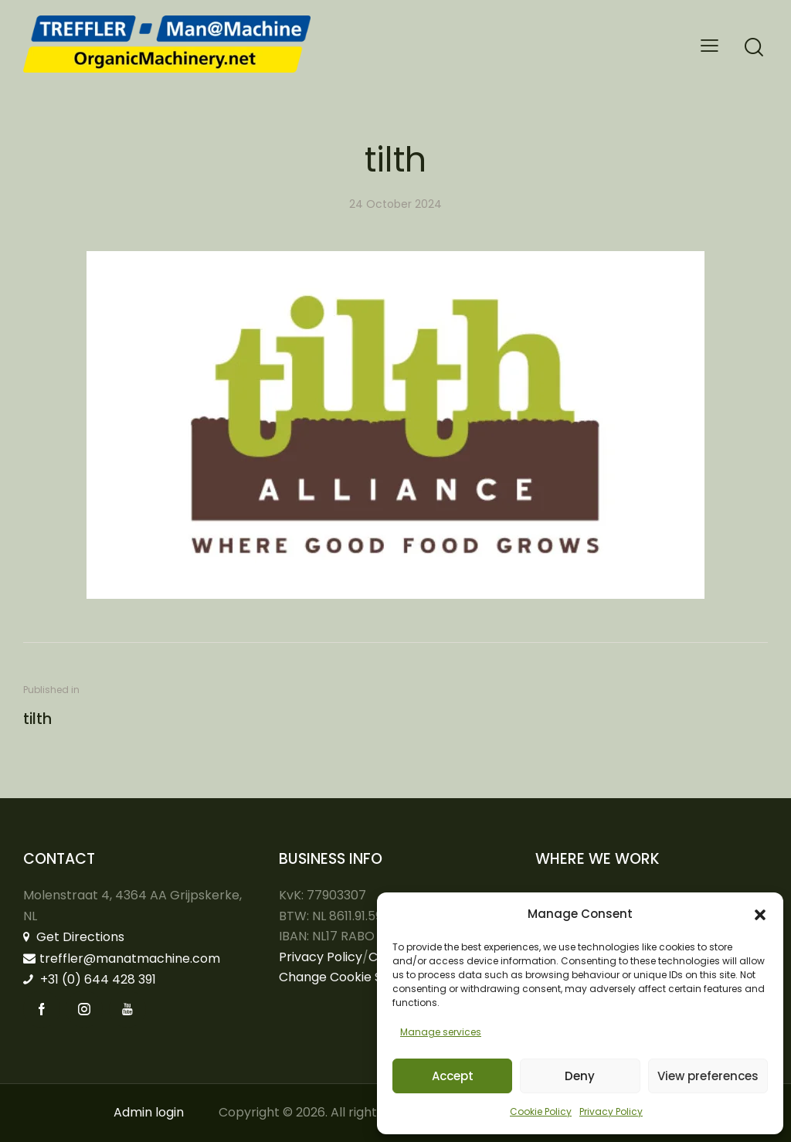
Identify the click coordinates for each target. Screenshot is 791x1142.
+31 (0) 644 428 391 (89, 979)
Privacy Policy (611, 1111)
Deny (580, 1076)
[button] (760, 915)
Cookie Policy (541, 1111)
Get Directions (73, 937)
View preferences (708, 1076)
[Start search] (754, 47)
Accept (453, 1076)
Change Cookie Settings (351, 977)
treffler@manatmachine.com (121, 958)
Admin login (149, 1112)
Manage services (440, 1031)
